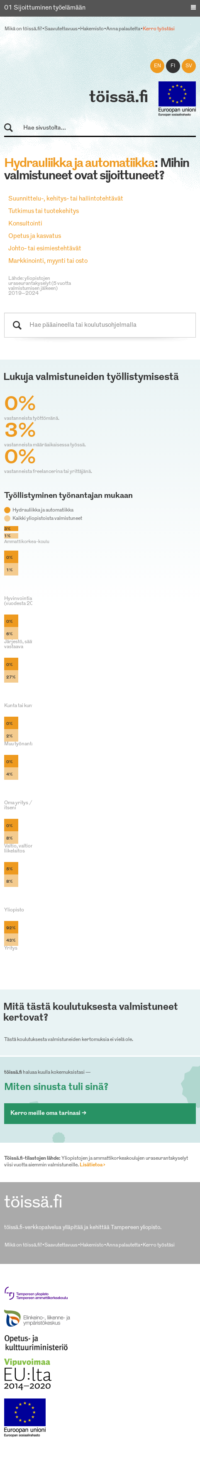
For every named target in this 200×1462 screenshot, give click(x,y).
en (157, 66)
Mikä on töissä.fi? (23, 29)
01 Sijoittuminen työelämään (44, 8)
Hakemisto (92, 29)
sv (188, 66)
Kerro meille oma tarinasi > (48, 1113)
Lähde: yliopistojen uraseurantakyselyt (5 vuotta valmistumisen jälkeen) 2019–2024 (39, 286)
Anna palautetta (123, 29)
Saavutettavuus (61, 29)
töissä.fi (118, 98)
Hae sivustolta (12, 128)
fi (173, 66)
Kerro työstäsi (159, 29)
